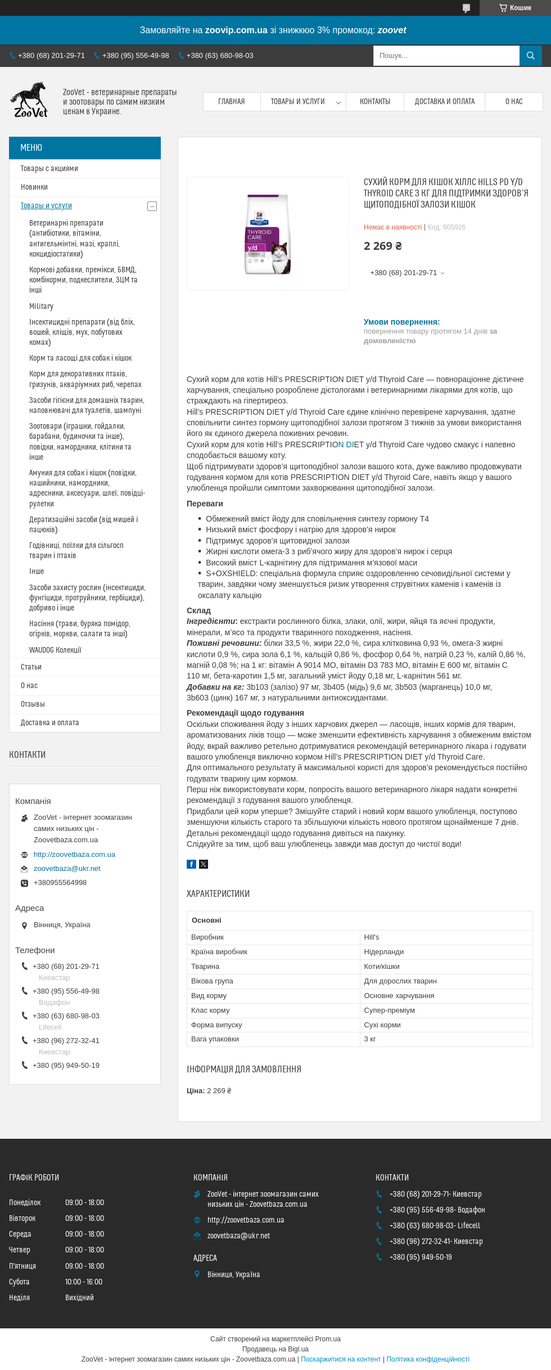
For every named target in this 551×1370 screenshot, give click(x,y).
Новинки (34, 187)
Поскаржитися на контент (341, 1359)
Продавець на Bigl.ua (275, 1349)
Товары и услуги (298, 101)
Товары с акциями (49, 168)
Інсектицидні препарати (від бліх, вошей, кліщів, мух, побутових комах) (82, 332)
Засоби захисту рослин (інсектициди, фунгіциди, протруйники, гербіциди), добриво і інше (87, 598)
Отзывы (33, 704)
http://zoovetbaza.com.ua (74, 854)
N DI (346, 444)
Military (41, 306)
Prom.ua (328, 1339)
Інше (36, 571)
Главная (231, 101)
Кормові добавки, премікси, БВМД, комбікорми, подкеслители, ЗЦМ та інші (83, 280)
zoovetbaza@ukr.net (67, 868)
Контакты (375, 101)
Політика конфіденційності (427, 1359)
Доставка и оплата (445, 101)
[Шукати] (531, 56)
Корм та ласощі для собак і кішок (80, 358)
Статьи (31, 667)
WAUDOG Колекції (55, 650)
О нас (514, 101)
